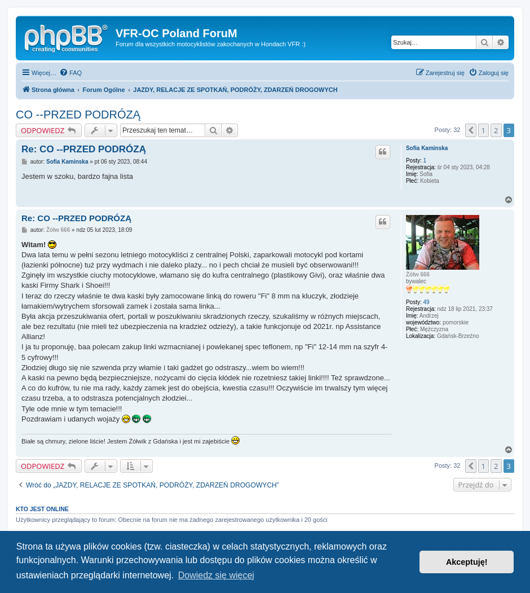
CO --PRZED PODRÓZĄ (78, 114)
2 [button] (496, 130)
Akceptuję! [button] (467, 561)
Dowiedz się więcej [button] (216, 575)
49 (426, 302)
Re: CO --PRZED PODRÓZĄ (83, 149)
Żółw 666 (418, 274)
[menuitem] (70, 73)
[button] (470, 130)
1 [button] (483, 130)
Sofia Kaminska (427, 148)
